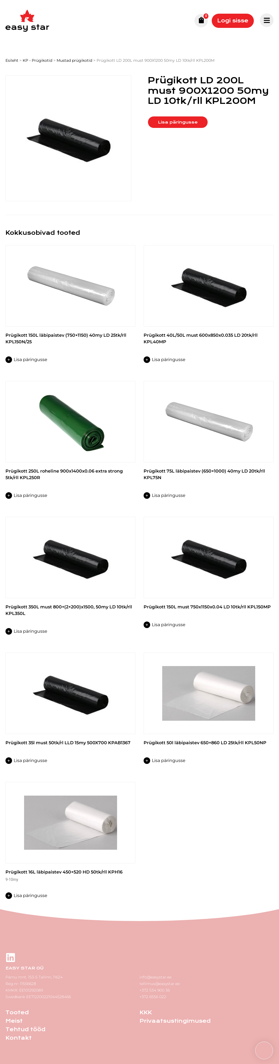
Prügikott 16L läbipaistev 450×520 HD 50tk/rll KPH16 (64, 872)
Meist (14, 1021)
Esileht (11, 60)
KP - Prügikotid (37, 60)
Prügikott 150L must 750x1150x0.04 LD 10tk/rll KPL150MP (207, 606)
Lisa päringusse (178, 122)
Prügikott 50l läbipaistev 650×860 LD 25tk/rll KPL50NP (205, 742)
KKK (146, 1012)
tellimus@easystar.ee (160, 983)
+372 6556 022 (153, 996)
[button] (264, 1050)
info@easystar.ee (156, 977)
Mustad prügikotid (74, 60)
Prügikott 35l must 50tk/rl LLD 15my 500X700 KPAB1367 (67, 742)
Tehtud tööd (25, 1029)
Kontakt (18, 1038)
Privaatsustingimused (175, 1021)
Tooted (17, 1012)
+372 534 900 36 (155, 990)
